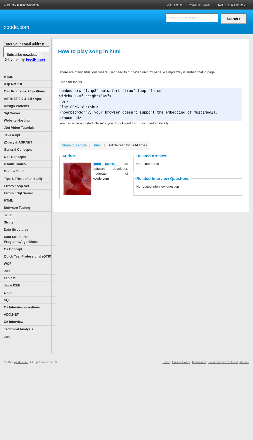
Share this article (74, 145)
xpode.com (16, 27)
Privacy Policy (181, 362)
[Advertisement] (90, 21)
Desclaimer (199, 362)
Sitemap (244, 362)
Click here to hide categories (21, 4)
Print (97, 145)
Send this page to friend (223, 362)
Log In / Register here (231, 4)
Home (178, 4)
